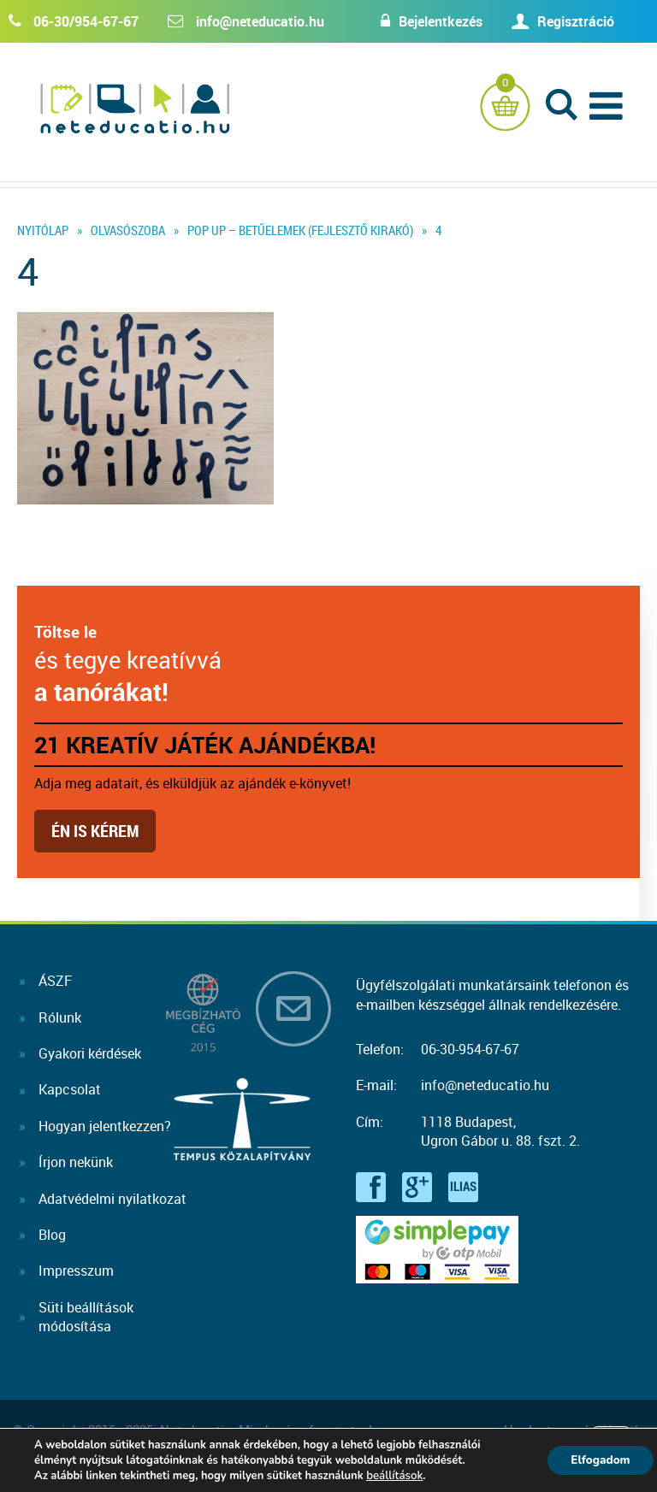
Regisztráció (575, 21)
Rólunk (59, 1017)
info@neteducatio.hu (260, 21)
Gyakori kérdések (89, 1053)
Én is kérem (95, 830)
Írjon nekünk (75, 1162)
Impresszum (76, 1270)
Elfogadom (597, 1460)
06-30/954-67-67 (86, 21)
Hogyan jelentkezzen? (104, 1126)
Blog (52, 1234)
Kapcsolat (69, 1089)
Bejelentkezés (432, 21)
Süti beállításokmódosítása (85, 1317)
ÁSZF (55, 980)
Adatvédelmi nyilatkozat (112, 1198)
